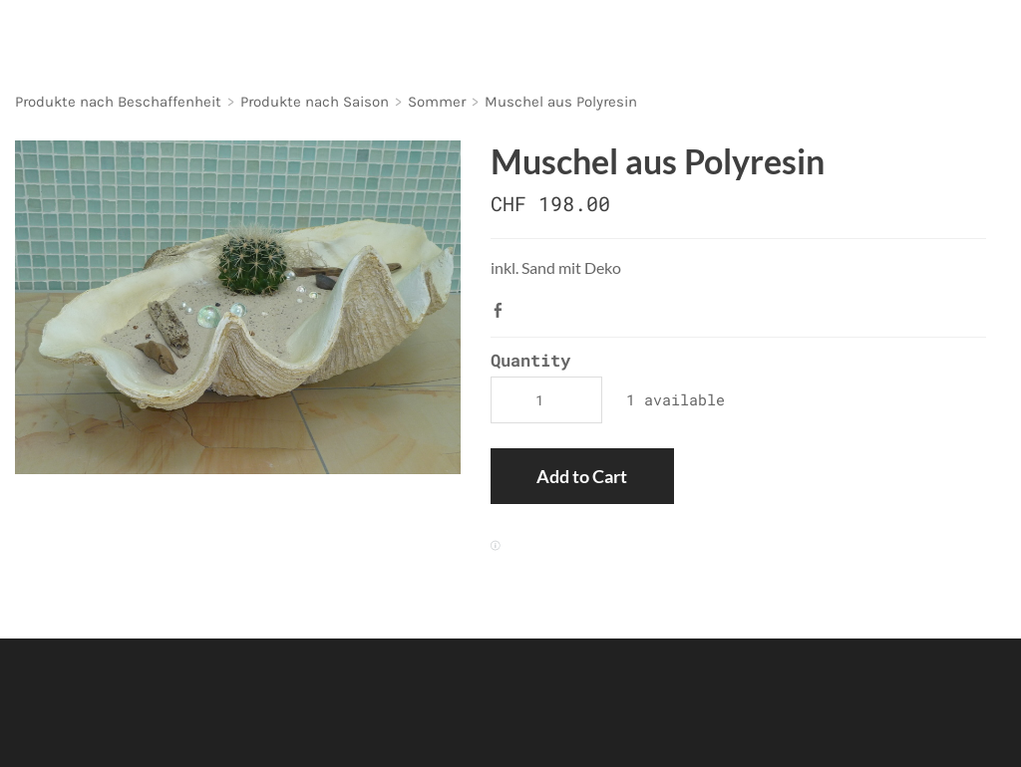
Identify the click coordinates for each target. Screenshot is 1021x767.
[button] (582, 476)
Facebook (502, 310)
